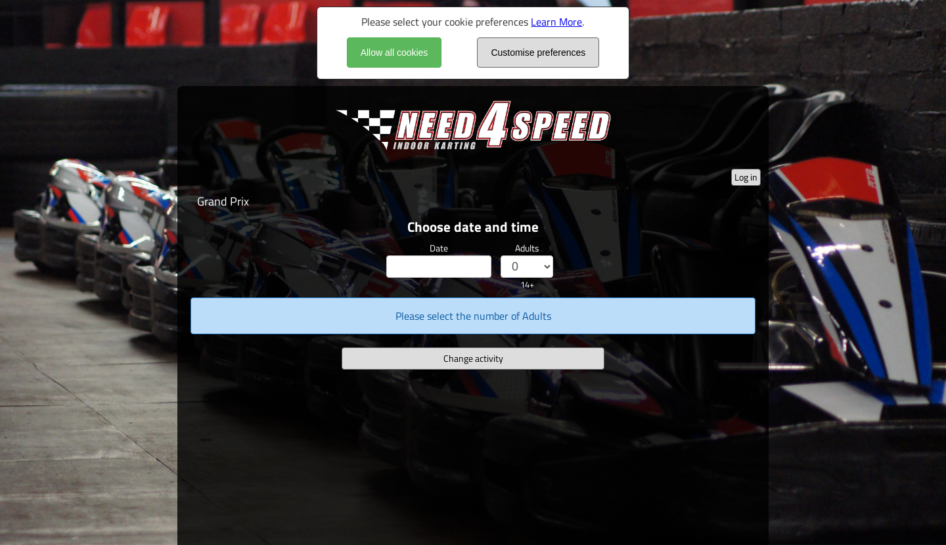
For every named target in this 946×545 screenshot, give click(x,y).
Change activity (473, 358)
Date (439, 248)
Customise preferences (538, 52)
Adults (527, 248)
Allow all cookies (394, 52)
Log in (745, 177)
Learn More (556, 22)
